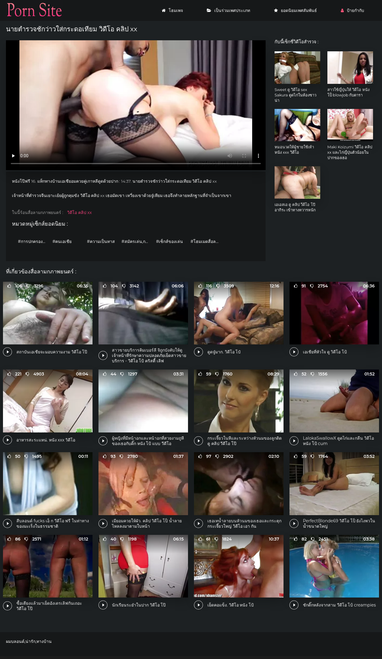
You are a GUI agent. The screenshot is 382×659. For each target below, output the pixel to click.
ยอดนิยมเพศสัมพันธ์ (295, 10)
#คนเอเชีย (62, 241)
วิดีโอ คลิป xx (79, 212)
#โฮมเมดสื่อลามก (206, 241)
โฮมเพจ (172, 10)
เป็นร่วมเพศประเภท (228, 10)
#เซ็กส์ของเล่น (169, 241)
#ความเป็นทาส (101, 241)
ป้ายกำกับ (352, 10)
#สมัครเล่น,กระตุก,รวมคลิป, (137, 241)
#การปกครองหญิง (34, 241)
